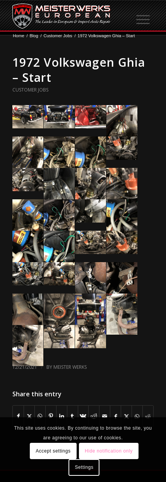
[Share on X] (29, 416)
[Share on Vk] (83, 416)
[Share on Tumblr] (72, 416)
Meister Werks (70, 367)
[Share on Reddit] (94, 416)
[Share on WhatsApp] (40, 416)
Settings (84, 467)
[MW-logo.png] (68, 15)
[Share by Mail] (104, 416)
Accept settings (53, 451)
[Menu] (143, 15)
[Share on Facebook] (18, 416)
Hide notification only (109, 451)
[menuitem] (143, 15)
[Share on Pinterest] (51, 416)
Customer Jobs (30, 89)
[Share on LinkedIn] (61, 416)
